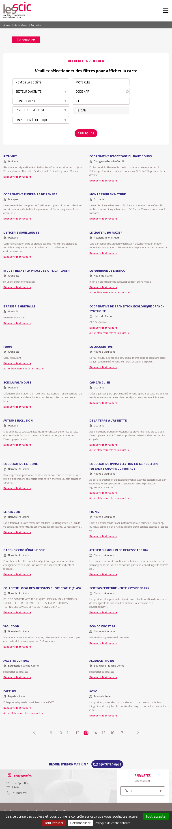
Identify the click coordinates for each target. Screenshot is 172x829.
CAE (83, 110)
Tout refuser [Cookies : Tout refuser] (53, 822)
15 (103, 732)
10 (59, 732)
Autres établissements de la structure (109, 292)
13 (86, 732)
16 (112, 732)
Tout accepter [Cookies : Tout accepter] (156, 816)
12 (77, 732)
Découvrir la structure (17, 176)
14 (94, 732)
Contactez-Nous (110, 764)
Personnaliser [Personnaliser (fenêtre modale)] (80, 822)
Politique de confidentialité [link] (112, 822)
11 (68, 732)
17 (121, 732)
